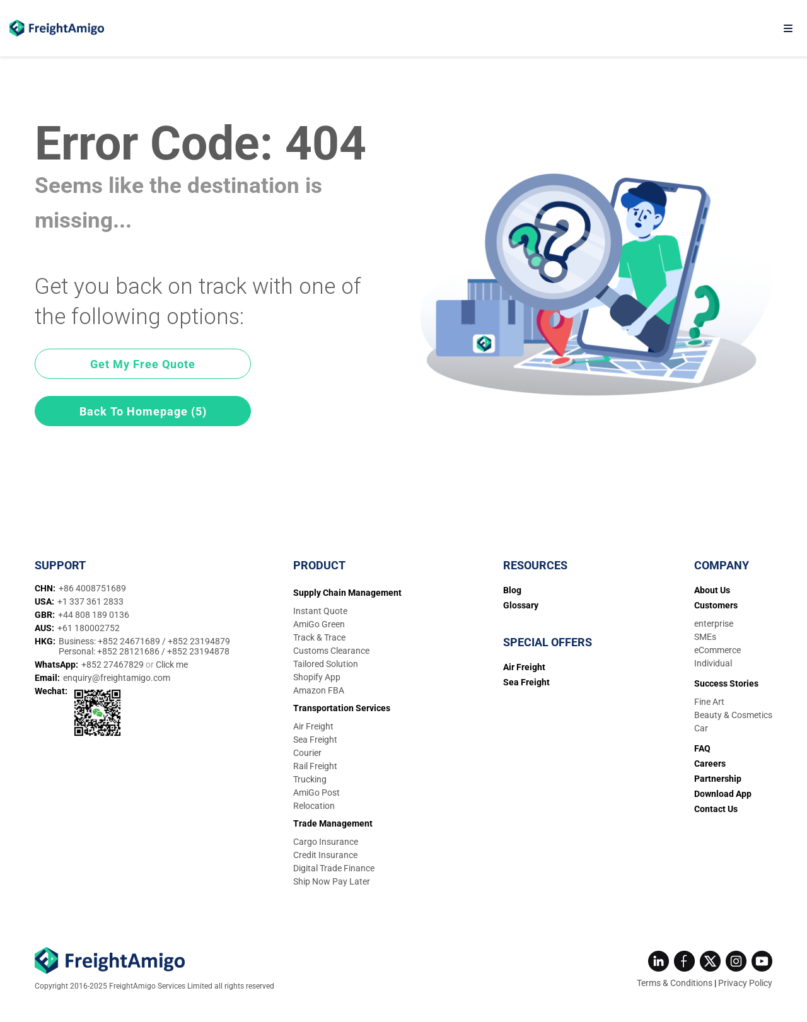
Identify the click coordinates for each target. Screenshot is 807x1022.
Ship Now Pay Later (331, 881)
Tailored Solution (325, 664)
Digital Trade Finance (333, 868)
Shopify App (316, 677)
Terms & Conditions (674, 983)
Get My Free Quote (142, 364)
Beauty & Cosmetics (733, 715)
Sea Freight (315, 740)
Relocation (314, 806)
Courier (307, 753)
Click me (172, 664)
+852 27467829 (113, 664)
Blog (512, 590)
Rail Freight (315, 766)
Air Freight (313, 726)
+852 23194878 (198, 651)
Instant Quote (320, 611)
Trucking (310, 779)
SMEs (705, 637)
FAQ (702, 748)
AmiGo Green (319, 624)
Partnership (717, 779)
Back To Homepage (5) (143, 411)
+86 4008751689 (92, 588)
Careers (710, 763)
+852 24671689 (130, 641)
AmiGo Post (316, 792)
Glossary (520, 605)
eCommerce (717, 650)
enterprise (713, 623)
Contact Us (716, 809)
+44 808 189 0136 (93, 615)
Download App (723, 794)
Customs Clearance (331, 651)
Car (701, 728)
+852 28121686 (129, 651)
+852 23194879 (199, 641)
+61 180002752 (88, 628)
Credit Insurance (325, 855)
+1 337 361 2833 (90, 601)
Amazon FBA (318, 690)
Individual (713, 663)
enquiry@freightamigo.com (116, 678)
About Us (712, 590)
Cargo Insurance (325, 842)
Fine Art (709, 702)
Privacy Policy (745, 983)
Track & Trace (319, 637)
